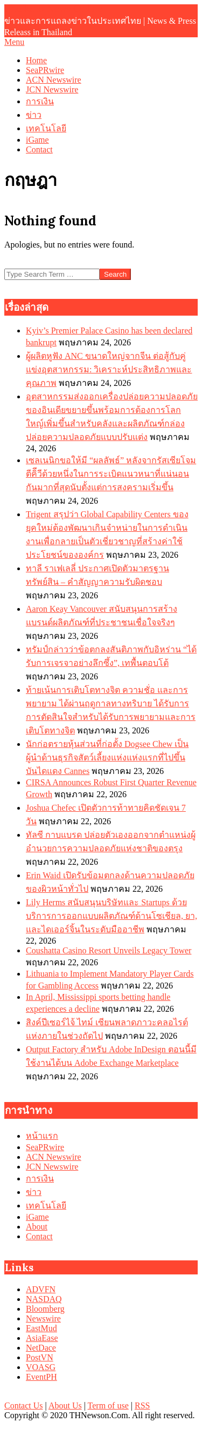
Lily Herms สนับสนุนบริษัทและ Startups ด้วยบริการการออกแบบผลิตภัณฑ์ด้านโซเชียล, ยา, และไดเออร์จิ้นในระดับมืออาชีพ (111, 916)
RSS (142, 1405)
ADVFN (40, 1289)
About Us (65, 1405)
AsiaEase (42, 1338)
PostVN (39, 1357)
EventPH (41, 1376)
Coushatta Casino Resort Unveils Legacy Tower (108, 950)
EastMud (41, 1328)
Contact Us (23, 1405)
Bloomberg (45, 1308)
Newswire (43, 1318)
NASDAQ (44, 1299)
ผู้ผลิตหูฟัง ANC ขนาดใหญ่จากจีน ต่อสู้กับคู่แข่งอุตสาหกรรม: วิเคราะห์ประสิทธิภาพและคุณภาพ (109, 369)
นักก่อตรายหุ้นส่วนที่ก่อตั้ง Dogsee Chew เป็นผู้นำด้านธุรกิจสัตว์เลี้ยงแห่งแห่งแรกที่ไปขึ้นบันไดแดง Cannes (107, 757)
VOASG (40, 1367)
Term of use (108, 1405)
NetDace (41, 1347)
